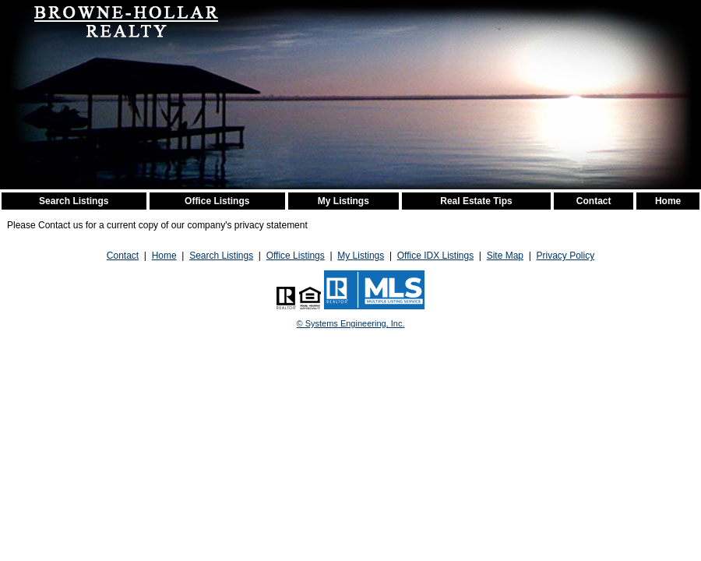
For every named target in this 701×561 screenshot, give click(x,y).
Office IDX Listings (435, 255)
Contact (593, 201)
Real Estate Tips (476, 201)
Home (668, 201)
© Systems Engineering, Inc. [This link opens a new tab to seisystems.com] (351, 323)
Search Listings (73, 201)
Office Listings (217, 201)
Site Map (505, 255)
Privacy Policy (565, 255)
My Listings (343, 201)
